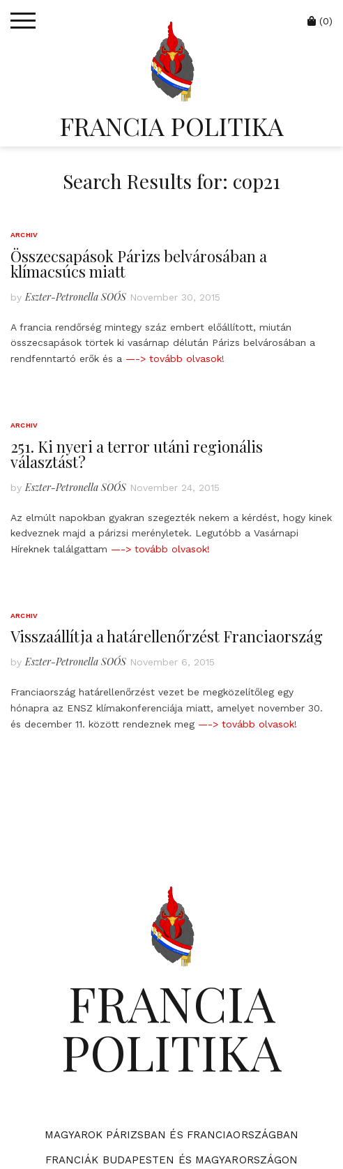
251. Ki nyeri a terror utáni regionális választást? (136, 454)
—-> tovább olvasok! (174, 358)
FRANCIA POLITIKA (172, 125)
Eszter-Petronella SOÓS (75, 296)
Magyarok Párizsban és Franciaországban (172, 1135)
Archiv (24, 235)
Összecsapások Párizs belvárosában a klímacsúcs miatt (138, 264)
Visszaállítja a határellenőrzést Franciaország (166, 636)
